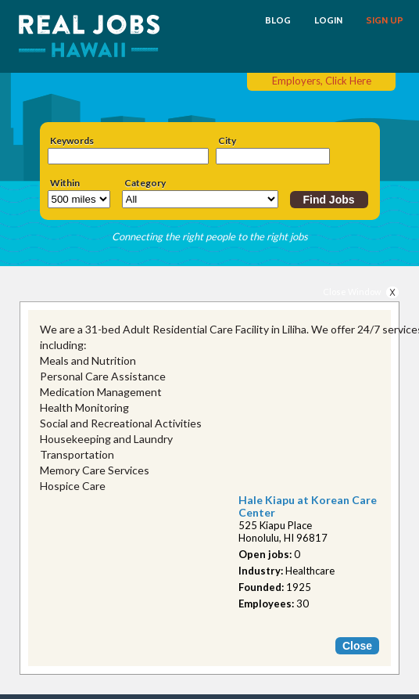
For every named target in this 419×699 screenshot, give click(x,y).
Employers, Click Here (321, 80)
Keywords (72, 141)
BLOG (278, 20)
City (227, 141)
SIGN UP (384, 20)
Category (145, 183)
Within (65, 183)
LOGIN (328, 20)
